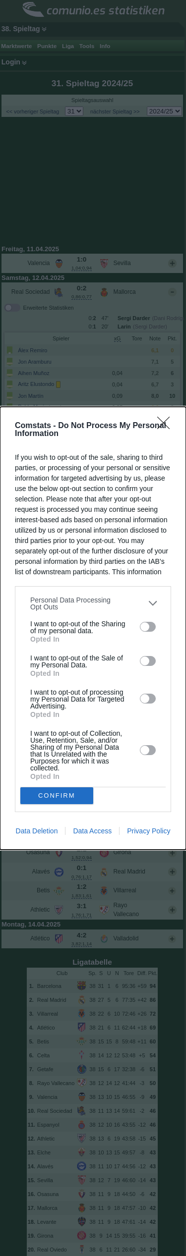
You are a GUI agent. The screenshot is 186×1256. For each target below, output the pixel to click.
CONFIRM (56, 795)
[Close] (166, 426)
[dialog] (93, 628)
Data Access (92, 831)
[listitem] (93, 603)
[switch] (148, 627)
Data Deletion (37, 831)
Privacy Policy (148, 831)
